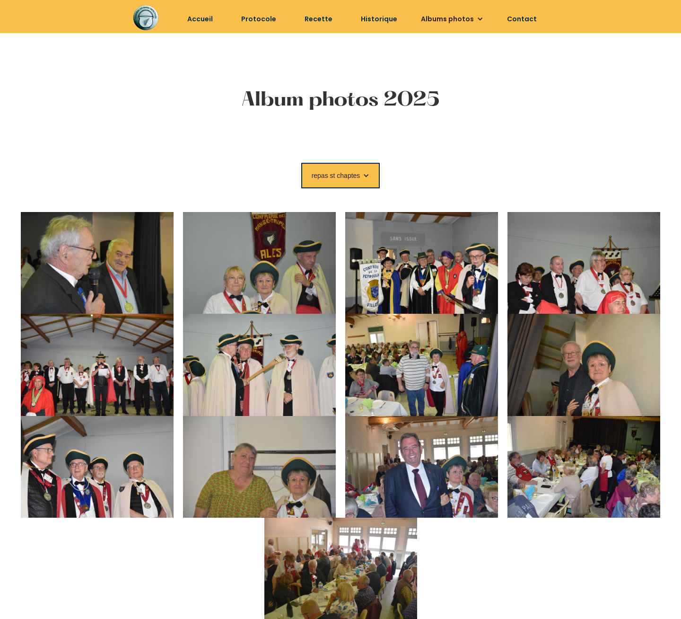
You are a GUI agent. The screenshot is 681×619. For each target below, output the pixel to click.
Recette (318, 19)
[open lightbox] (97, 263)
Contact (522, 19)
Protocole (258, 19)
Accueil (200, 19)
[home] (145, 17)
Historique (379, 19)
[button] (452, 19)
